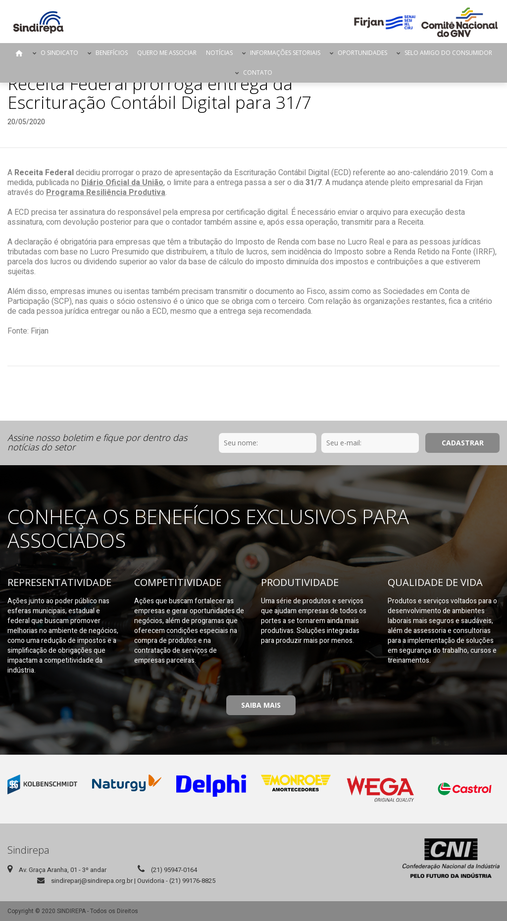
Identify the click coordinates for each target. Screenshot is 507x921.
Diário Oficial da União (122, 183)
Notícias (219, 52)
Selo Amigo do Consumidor (448, 52)
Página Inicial (19, 53)
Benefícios (112, 52)
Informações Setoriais (285, 52)
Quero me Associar (167, 52)
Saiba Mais (261, 705)
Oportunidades (362, 52)
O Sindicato (59, 52)
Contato (257, 72)
